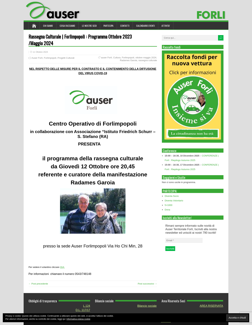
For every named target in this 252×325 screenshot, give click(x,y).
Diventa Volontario (174, 200)
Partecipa (108, 25)
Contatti (124, 25)
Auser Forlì (37, 58)
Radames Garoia (128, 60)
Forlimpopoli (50, 58)
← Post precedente (38, 283)
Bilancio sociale (147, 305)
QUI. (62, 267)
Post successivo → (147, 283)
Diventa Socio (172, 196)
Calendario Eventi (145, 25)
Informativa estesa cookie (78, 319)
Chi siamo (48, 25)
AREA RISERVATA (211, 305)
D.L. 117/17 (83, 310)
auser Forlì (106, 57)
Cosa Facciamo (67, 25)
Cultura (117, 57)
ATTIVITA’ (166, 25)
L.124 (86, 305)
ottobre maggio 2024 (145, 57)
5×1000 (168, 205)
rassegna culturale (147, 60)
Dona (167, 209)
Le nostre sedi (89, 25)
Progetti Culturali (66, 58)
